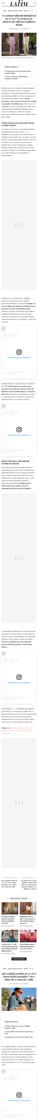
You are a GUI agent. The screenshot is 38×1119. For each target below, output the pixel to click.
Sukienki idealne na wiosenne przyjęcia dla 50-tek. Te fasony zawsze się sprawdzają (16, 730)
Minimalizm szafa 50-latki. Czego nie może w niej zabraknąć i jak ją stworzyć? (28, 920)
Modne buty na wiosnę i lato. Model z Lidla (19, 1037)
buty (13, 709)
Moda (4, 913)
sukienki (27, 132)
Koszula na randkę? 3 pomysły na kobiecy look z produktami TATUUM (9, 920)
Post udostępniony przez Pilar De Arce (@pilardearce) (19, 456)
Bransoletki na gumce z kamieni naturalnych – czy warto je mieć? (28, 946)
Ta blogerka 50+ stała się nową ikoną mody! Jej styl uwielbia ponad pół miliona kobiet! (10, 947)
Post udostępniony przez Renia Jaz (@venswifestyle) (19, 379)
